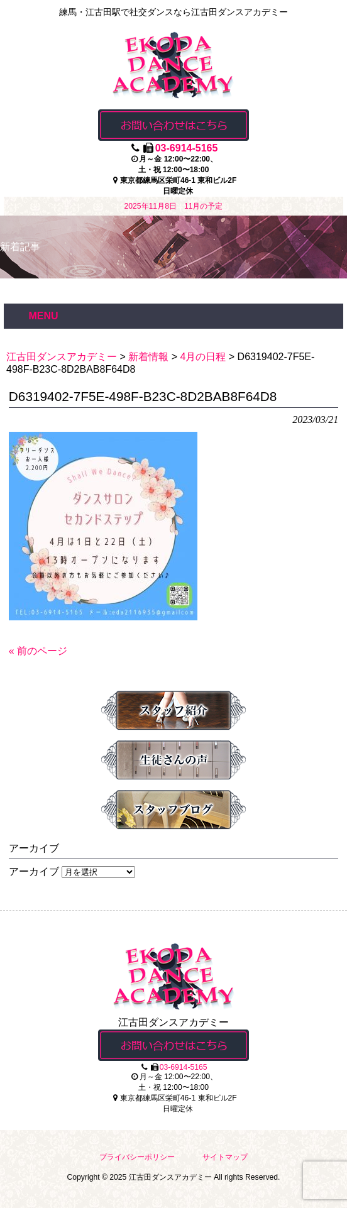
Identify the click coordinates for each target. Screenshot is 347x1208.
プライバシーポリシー (137, 1157)
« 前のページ (38, 650)
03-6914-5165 (186, 148)
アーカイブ (34, 871)
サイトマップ (225, 1157)
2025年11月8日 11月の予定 (173, 206)
